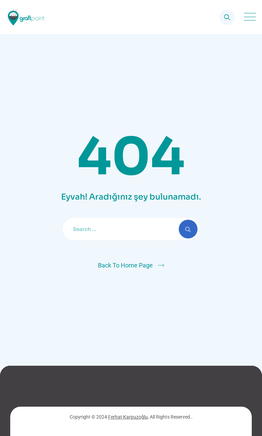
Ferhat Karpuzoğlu (128, 417)
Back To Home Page (125, 265)
